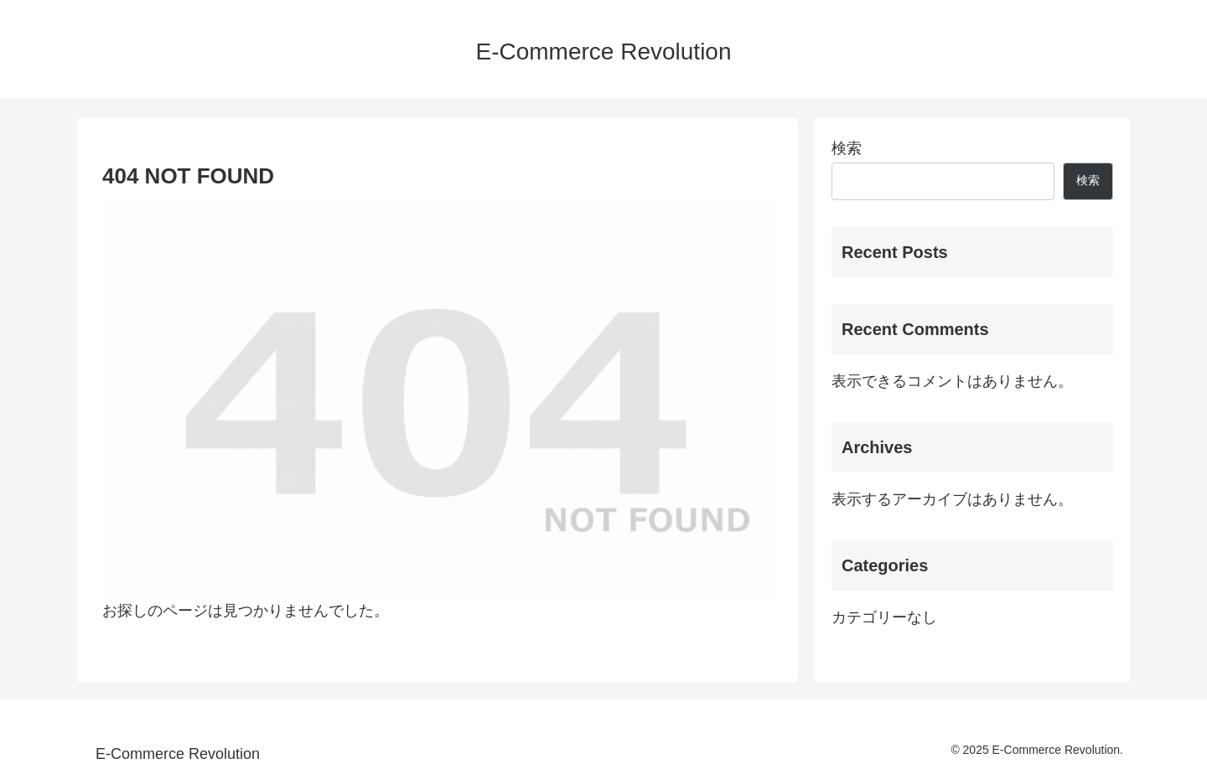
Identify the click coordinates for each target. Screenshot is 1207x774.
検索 (846, 148)
